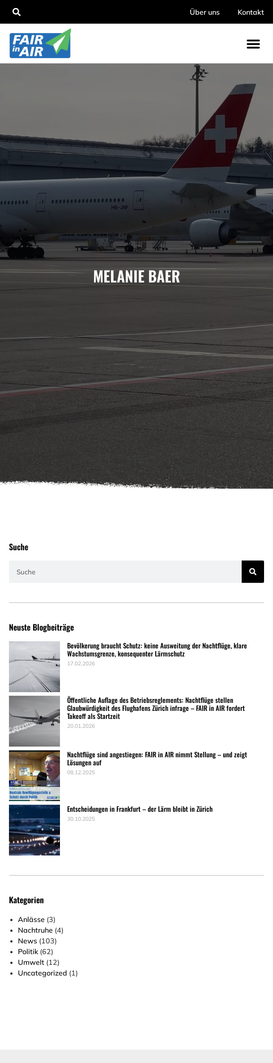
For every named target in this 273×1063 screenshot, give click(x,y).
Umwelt (31, 962)
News (27, 940)
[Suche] (253, 572)
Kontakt (251, 12)
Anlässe (31, 919)
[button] (16, 11)
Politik (28, 951)
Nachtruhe (35, 930)
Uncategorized (42, 972)
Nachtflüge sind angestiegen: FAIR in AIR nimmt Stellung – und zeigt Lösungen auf (157, 758)
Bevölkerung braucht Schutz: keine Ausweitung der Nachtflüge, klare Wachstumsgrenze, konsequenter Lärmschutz (157, 649)
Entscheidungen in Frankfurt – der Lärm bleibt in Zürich (140, 809)
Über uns (205, 12)
